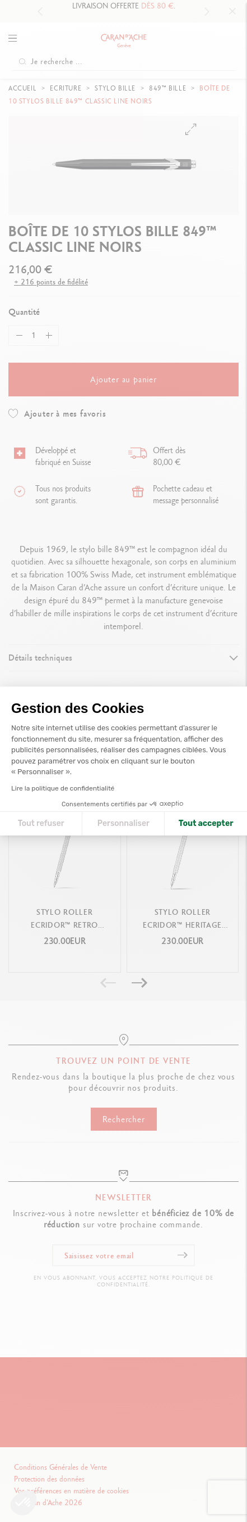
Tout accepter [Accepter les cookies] (206, 823)
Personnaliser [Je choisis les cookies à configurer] (123, 823)
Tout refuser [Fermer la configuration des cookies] (41, 823)
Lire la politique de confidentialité (62, 788)
